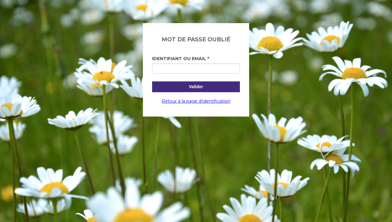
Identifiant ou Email (179, 58)
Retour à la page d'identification (196, 101)
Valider (196, 86)
